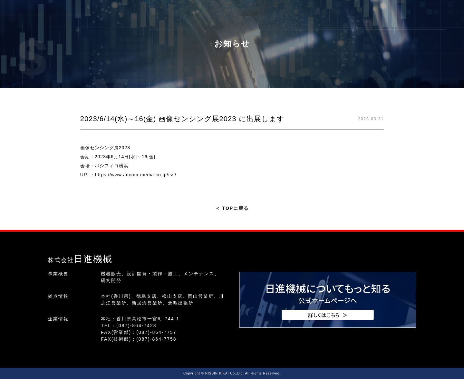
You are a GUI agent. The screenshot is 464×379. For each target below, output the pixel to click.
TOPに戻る (232, 208)
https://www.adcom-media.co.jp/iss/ (136, 174)
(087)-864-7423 (136, 325)
